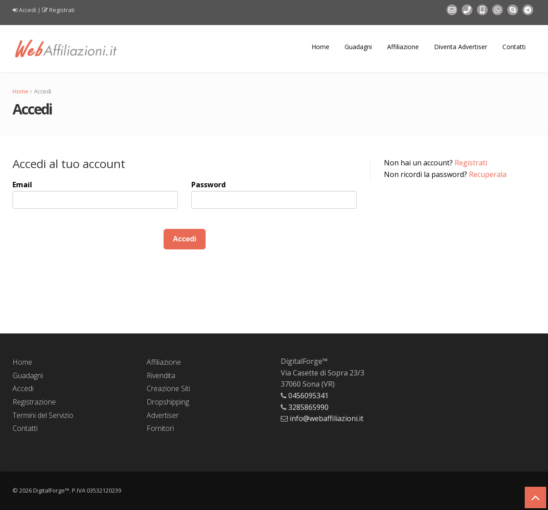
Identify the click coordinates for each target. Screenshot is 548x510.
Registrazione (34, 402)
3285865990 (308, 407)
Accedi (27, 10)
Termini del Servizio (43, 415)
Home (320, 46)
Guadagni (358, 46)
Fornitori (160, 428)
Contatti (514, 46)
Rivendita (161, 375)
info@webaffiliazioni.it (326, 418)
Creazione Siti (168, 388)
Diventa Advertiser (460, 46)
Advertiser (163, 415)
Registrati (62, 10)
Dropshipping (168, 402)
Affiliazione (403, 46)
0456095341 (308, 395)
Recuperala (487, 174)
